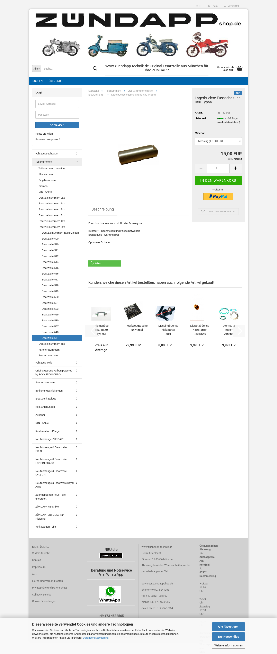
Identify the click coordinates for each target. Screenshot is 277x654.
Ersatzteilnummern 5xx (51, 227)
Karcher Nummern (49, 349)
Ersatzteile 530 (50, 320)
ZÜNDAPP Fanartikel (47, 506)
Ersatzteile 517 (50, 279)
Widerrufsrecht (41, 553)
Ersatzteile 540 (50, 332)
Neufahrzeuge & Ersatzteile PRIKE (51, 449)
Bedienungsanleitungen (49, 390)
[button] (199, 6)
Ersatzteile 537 (50, 326)
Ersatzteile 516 (50, 273)
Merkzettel (231, 6)
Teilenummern (43, 161)
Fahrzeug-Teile (43, 362)
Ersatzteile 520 (50, 296)
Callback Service (41, 594)
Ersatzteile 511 (50, 250)
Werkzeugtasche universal (137, 327)
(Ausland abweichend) (228, 122)
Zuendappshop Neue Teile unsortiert (50, 496)
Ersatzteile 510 (50, 244)
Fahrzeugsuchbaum (46, 153)
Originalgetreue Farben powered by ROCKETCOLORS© (53, 372)
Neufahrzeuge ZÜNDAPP (49, 439)
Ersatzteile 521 (50, 302)
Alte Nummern (46, 174)
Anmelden (57, 124)
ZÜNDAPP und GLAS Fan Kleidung (49, 516)
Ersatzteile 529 (50, 314)
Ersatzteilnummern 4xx (51, 221)
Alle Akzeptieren (228, 626)
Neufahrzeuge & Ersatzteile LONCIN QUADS (51, 461)
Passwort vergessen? (47, 139)
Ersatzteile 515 (50, 267)
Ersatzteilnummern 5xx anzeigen (60, 232)
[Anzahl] (218, 168)
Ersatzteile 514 (50, 261)
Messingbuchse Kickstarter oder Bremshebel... (168, 330)
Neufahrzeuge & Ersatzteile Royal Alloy (54, 484)
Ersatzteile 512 (50, 256)
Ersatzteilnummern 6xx (51, 343)
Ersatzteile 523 (50, 308)
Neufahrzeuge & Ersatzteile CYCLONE (51, 472)
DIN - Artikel (45, 191)
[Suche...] (36, 68)
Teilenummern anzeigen (52, 168)
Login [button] (213, 6)
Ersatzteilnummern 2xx (51, 209)
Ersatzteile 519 (50, 291)
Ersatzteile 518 (50, 285)
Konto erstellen (44, 133)
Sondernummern (48, 355)
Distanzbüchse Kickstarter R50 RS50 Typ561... (199, 330)
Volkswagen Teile (45, 526)
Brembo (42, 186)
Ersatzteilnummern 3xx (51, 215)
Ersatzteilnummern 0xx (51, 197)
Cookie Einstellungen (44, 601)
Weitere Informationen (228, 645)
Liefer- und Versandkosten (47, 580)
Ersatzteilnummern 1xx (51, 203)
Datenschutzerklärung (95, 637)
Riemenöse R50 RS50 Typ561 (101, 329)
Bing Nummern (47, 180)
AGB (34, 573)
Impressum (38, 566)
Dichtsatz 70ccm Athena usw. (229, 330)
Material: (200, 133)
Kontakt (36, 560)
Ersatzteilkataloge (45, 398)
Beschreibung (102, 209)
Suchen (38, 80)
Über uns (55, 80)
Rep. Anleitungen (45, 406)
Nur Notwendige (228, 636)
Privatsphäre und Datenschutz (49, 587)
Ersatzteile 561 (50, 337)
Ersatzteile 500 (50, 238)
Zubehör (40, 414)
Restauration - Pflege (47, 431)
